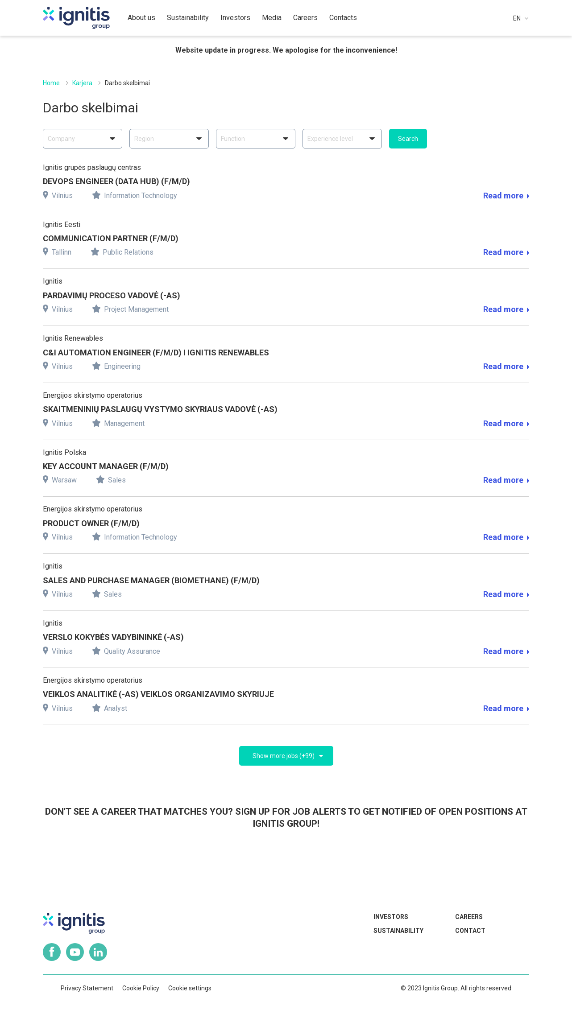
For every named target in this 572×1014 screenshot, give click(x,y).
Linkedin (98, 952)
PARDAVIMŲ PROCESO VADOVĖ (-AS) (111, 295)
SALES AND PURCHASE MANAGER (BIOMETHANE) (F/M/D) (151, 580)
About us (141, 17)
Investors (390, 916)
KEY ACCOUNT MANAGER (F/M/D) (106, 466)
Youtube (75, 952)
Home (51, 83)
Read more (506, 195)
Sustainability (398, 930)
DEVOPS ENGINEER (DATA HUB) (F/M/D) (116, 181)
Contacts (343, 17)
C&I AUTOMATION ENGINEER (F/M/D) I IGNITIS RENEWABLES (156, 352)
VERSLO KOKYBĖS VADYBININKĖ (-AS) (113, 637)
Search (408, 138)
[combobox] (82, 138)
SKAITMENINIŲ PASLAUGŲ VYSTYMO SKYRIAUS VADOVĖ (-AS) (160, 409)
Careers (469, 916)
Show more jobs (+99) (284, 755)
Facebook (52, 952)
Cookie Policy (140, 988)
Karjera (82, 83)
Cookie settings (189, 988)
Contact (470, 930)
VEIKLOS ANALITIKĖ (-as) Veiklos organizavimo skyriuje (158, 694)
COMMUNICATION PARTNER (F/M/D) (110, 238)
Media (272, 17)
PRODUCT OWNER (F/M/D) (91, 523)
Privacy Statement (87, 988)
